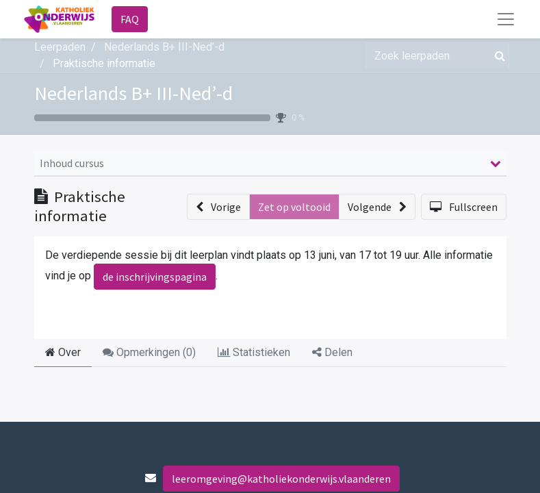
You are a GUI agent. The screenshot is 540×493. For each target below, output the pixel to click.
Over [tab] (63, 352)
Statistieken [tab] (254, 352)
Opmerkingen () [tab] (149, 352)
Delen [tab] (332, 352)
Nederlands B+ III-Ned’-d (133, 93)
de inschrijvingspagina (155, 276)
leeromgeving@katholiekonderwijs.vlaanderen (281, 478)
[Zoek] (497, 55)
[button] (218, 207)
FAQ (129, 19)
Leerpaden (60, 46)
